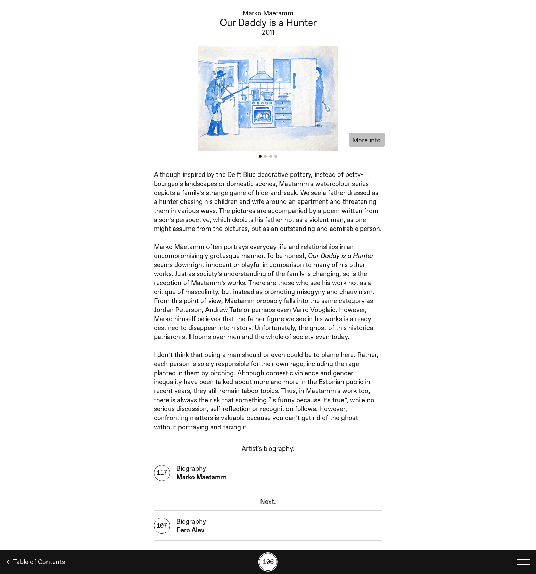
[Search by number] (268, 562)
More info (366, 140)
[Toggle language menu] (523, 562)
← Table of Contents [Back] (35, 562)
